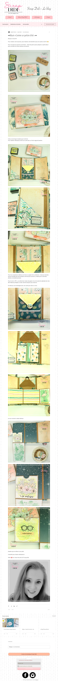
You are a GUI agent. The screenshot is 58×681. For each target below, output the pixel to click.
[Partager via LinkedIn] (14, 606)
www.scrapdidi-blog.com (28, 679)
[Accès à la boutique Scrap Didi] (29, 654)
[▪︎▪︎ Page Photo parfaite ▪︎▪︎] (47, 622)
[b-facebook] (25, 675)
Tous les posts (5, 24)
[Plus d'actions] (49, 32)
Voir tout (54, 615)
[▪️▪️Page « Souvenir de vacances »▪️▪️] (29, 622)
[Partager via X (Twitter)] (11, 606)
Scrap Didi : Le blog (39, 9)
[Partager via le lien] (16, 606)
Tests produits (26, 24)
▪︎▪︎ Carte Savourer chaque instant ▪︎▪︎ (10, 629)
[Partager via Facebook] (8, 606)
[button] (41, 24)
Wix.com (37, 679)
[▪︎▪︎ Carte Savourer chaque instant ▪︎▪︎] (10, 622)
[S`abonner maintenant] (29, 668)
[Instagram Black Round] (33, 675)
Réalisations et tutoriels (16, 24)
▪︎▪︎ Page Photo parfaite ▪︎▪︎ (45, 629)
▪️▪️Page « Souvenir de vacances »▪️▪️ (28, 629)
